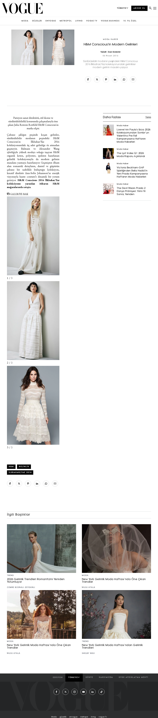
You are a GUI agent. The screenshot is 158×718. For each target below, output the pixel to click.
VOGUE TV (91, 21)
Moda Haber (110, 39)
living (93, 717)
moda (54, 717)
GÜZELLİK (37, 21)
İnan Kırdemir (114, 52)
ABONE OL (139, 8)
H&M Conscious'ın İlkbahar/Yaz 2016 (33, 139)
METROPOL (66, 21)
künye (89, 677)
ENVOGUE (51, 21)
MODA (24, 21)
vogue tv (103, 717)
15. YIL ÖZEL (130, 21)
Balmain (27, 148)
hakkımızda (106, 677)
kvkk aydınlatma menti (133, 677)
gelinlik (24, 467)
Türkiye (74, 677)
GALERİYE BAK (17, 194)
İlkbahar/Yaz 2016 (20, 472)
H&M (11, 467)
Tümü (148, 117)
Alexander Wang (49, 148)
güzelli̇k (63, 717)
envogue (73, 717)
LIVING (79, 21)
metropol (84, 717)
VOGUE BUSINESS (110, 21)
